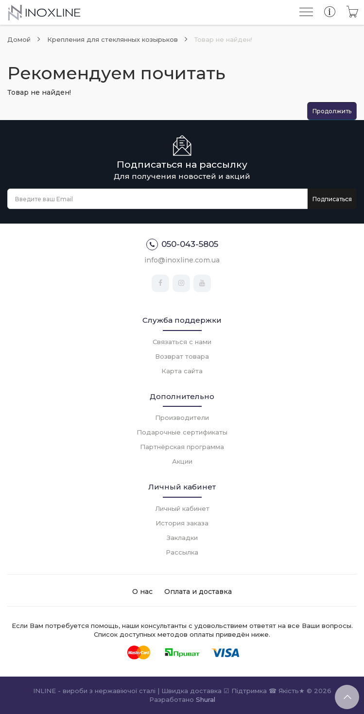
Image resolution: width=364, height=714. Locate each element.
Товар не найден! (223, 39)
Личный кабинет (182, 508)
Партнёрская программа (182, 447)
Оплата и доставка (198, 591)
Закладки (182, 537)
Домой (19, 39)
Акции (182, 461)
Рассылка (182, 552)
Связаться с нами (182, 342)
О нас (142, 591)
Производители (182, 417)
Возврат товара (182, 356)
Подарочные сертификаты (182, 432)
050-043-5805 (182, 244)
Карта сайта (182, 371)
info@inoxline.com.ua (182, 260)
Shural (205, 699)
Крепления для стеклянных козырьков (112, 39)
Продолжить (331, 111)
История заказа (182, 523)
